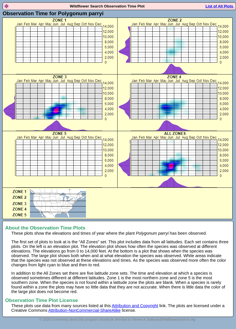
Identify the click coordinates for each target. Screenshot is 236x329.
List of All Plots (220, 6)
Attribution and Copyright (135, 305)
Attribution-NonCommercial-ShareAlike (84, 310)
